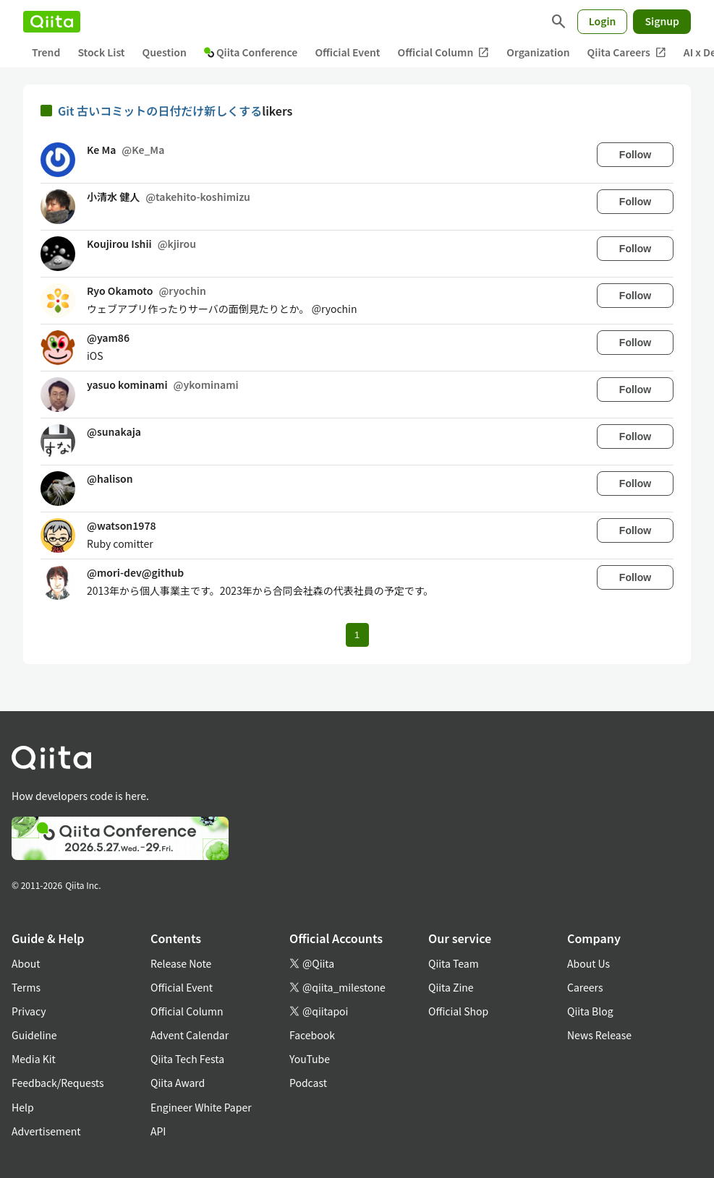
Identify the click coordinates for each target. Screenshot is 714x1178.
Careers (585, 987)
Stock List (100, 52)
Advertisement (46, 1131)
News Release (599, 1035)
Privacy (29, 1011)
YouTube (309, 1059)
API (158, 1131)
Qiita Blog (590, 1011)
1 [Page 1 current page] (357, 634)
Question (165, 52)
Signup (662, 21)
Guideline (34, 1035)
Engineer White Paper (201, 1107)
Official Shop (458, 1011)
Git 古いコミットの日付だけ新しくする (160, 110)
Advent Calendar (189, 1035)
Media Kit (34, 1059)
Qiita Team (453, 963)
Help (23, 1107)
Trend (46, 52)
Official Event (347, 52)
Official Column (444, 52)
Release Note (180, 963)
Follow (635, 154)
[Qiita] (51, 22)
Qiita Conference (251, 52)
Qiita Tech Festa (187, 1059)
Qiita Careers (626, 52)
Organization (537, 52)
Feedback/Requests (58, 1082)
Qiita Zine (451, 987)
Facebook (312, 1035)
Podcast (308, 1082)
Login (602, 21)
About (26, 963)
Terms (26, 987)
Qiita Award (177, 1082)
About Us (588, 963)
